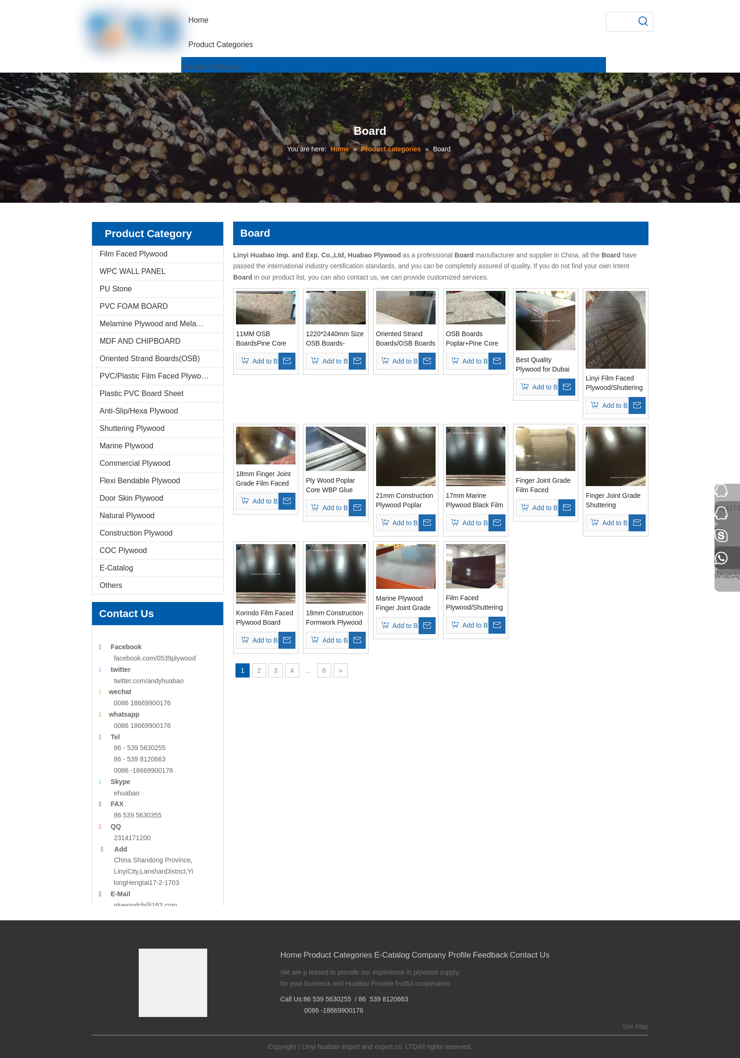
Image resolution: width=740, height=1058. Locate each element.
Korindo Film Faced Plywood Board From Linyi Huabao (264, 618)
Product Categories (337, 955)
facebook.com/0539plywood (155, 658)
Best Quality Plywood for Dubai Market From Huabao (543, 365)
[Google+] (160, 1033)
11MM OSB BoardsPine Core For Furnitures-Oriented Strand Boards (261, 339)
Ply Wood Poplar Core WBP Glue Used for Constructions (330, 486)
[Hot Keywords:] (643, 21)
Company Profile (441, 955)
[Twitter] (174, 1033)
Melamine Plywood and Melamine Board (161, 324)
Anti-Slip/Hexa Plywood (139, 411)
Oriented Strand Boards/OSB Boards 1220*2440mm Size (406, 339)
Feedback (490, 955)
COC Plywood (123, 550)
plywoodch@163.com (145, 905)
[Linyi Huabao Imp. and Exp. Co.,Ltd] (173, 983)
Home (291, 955)
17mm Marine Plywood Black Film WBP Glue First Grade (474, 501)
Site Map (635, 1026)
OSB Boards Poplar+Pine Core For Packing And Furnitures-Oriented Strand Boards (474, 339)
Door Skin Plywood (131, 498)
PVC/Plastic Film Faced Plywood (155, 376)
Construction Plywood (136, 533)
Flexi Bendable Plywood (140, 481)
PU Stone (116, 289)
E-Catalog (116, 568)
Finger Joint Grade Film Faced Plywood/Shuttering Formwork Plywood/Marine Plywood (544, 486)
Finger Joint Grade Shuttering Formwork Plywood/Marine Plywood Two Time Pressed (613, 501)
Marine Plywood (126, 446)
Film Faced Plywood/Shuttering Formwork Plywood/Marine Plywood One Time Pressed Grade (474, 603)
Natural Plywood (127, 516)
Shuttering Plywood (132, 428)
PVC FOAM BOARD (134, 306)
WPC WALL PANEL (133, 271)
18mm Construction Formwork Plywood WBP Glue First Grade (334, 618)
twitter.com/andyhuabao (149, 681)
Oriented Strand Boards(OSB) (150, 359)
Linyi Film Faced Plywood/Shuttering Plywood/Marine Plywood (614, 383)
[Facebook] (145, 1033)
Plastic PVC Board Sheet (142, 393)
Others (111, 585)
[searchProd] (620, 21)
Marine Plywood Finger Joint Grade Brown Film (403, 603)
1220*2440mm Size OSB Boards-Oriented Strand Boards (334, 339)
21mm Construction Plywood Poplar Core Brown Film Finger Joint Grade (404, 501)
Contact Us (529, 955)
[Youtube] (189, 1033)
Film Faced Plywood (211, 67)
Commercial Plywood (135, 463)
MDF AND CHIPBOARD (140, 341)
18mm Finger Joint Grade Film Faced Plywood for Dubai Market (263, 479)
